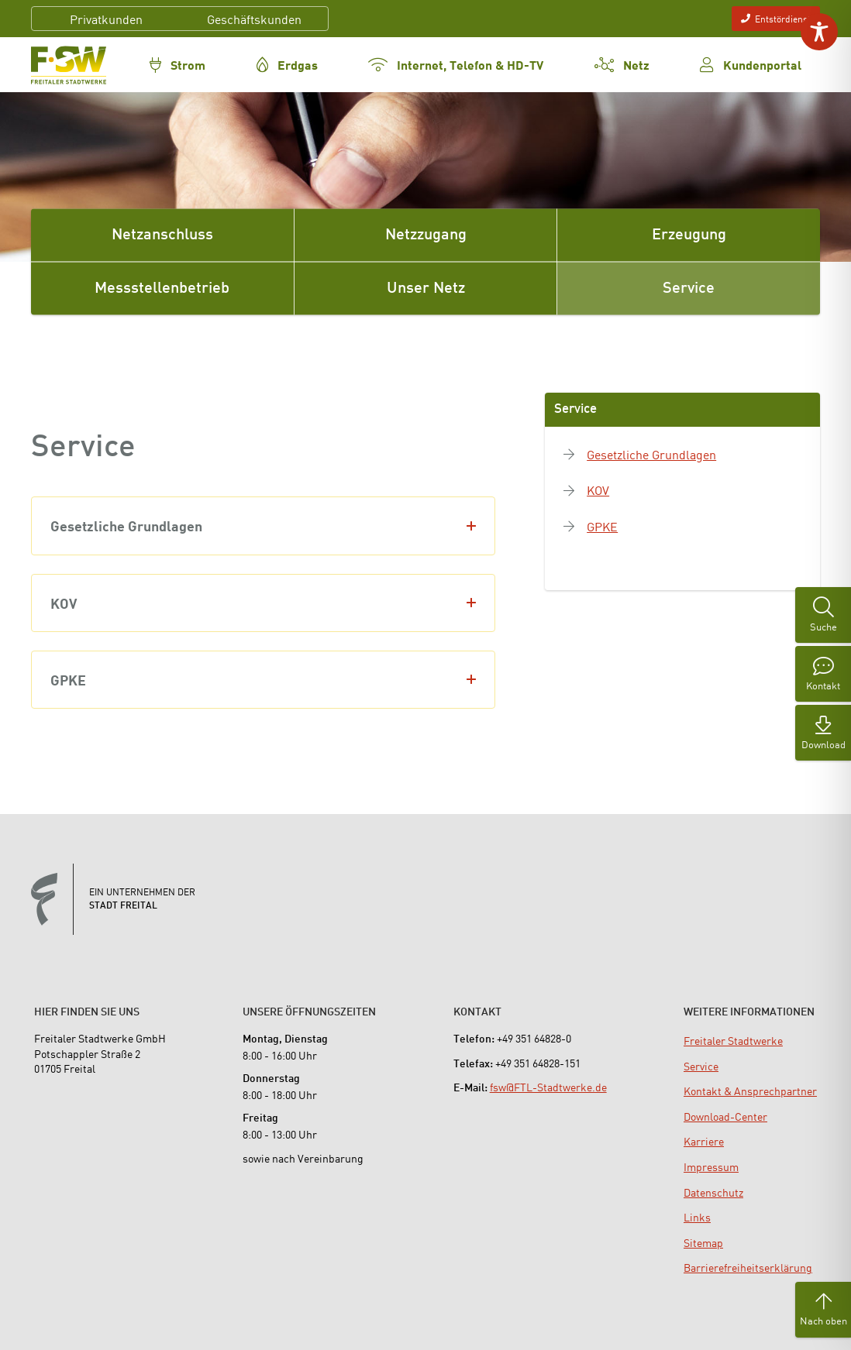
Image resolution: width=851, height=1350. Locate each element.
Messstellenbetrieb (162, 289)
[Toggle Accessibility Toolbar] (819, 32)
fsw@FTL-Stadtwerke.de (548, 1086)
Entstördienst (776, 18)
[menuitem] (733, 1040)
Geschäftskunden (254, 18)
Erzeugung (689, 235)
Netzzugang (426, 235)
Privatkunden (106, 18)
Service (689, 289)
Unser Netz (426, 289)
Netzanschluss (162, 235)
